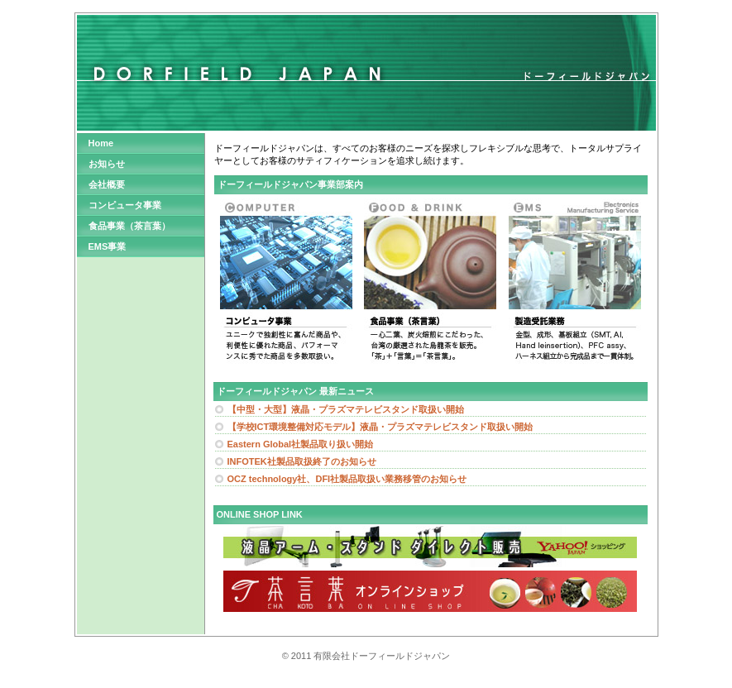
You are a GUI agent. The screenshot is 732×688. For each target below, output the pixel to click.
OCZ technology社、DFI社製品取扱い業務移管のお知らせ (347, 479)
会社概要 (107, 184)
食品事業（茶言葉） (129, 226)
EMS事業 (108, 246)
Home (101, 143)
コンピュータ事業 (125, 205)
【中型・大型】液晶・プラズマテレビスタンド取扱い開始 (345, 409)
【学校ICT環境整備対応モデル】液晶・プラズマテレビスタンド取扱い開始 (380, 427)
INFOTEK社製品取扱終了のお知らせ (301, 461)
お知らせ (107, 164)
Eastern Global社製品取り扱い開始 (300, 444)
